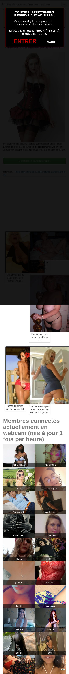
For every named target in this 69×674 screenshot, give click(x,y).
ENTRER (25, 41)
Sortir (51, 42)
